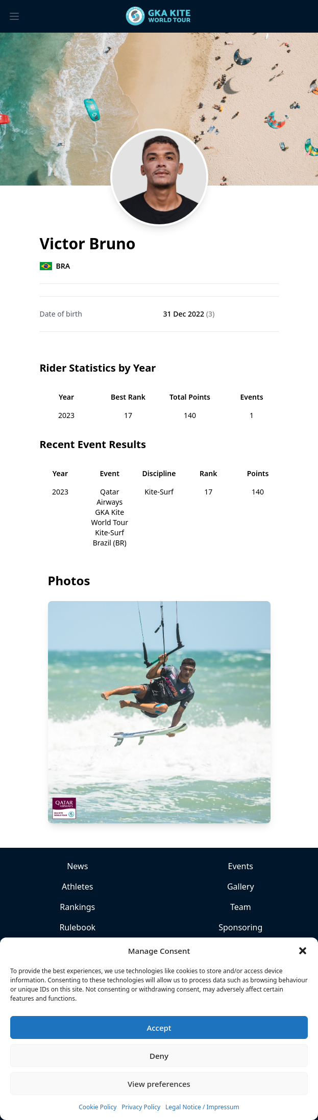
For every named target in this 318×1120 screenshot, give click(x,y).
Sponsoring (240, 927)
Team (240, 907)
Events (240, 866)
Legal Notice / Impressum (202, 1107)
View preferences (159, 1084)
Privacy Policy (140, 1107)
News (77, 866)
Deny (159, 1056)
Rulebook (77, 927)
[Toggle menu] (14, 16)
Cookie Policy (97, 1107)
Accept (158, 1028)
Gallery (240, 886)
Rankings (77, 907)
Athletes (77, 886)
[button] (303, 951)
